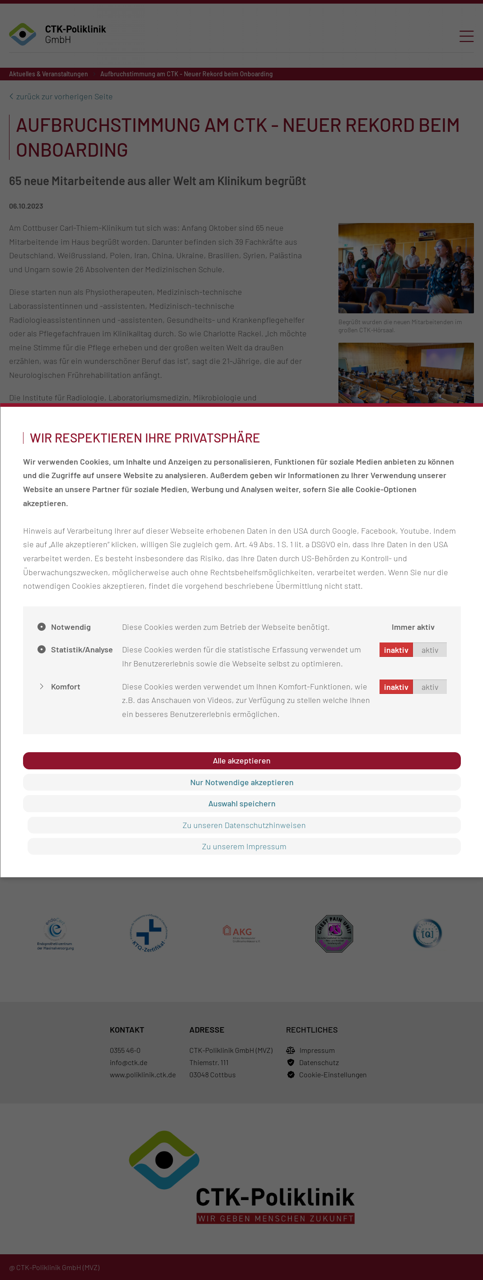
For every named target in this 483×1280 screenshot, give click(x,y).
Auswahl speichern (241, 803)
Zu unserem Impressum (244, 846)
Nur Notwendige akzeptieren (241, 782)
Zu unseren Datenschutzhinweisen (243, 825)
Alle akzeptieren (242, 760)
